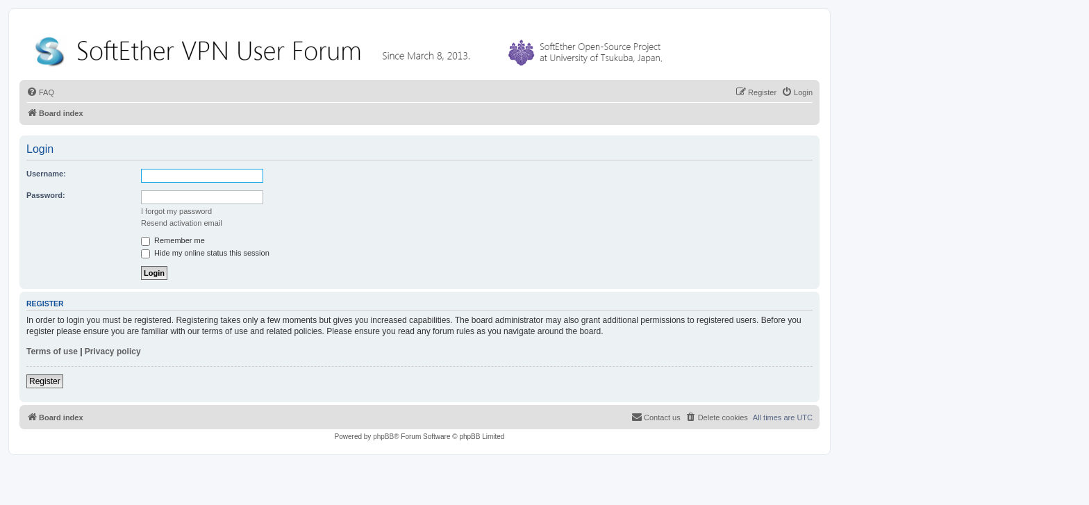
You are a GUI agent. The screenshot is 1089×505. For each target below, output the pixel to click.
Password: (45, 195)
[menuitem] (40, 92)
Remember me (173, 240)
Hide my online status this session (205, 253)
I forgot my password (176, 211)
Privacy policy (113, 351)
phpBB (383, 436)
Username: (46, 173)
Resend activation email (181, 223)
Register (44, 381)
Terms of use (52, 351)
